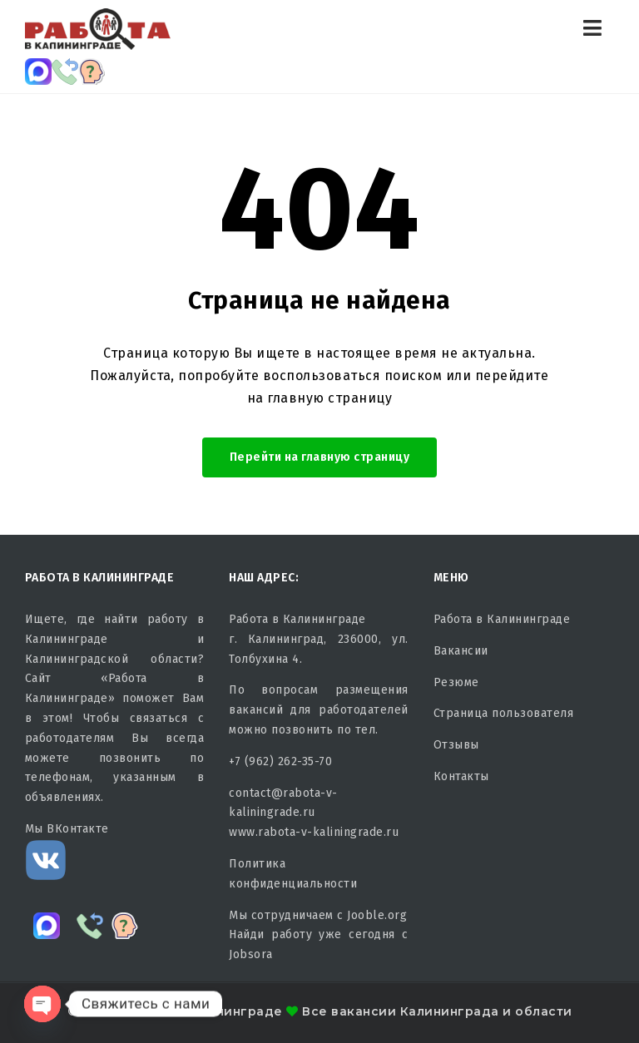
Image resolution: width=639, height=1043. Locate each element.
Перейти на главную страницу (320, 457)
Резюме (456, 682)
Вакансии (460, 651)
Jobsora (251, 954)
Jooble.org (377, 915)
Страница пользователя (503, 713)
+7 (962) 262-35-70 (280, 761)
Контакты (461, 776)
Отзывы (456, 745)
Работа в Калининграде (502, 619)
